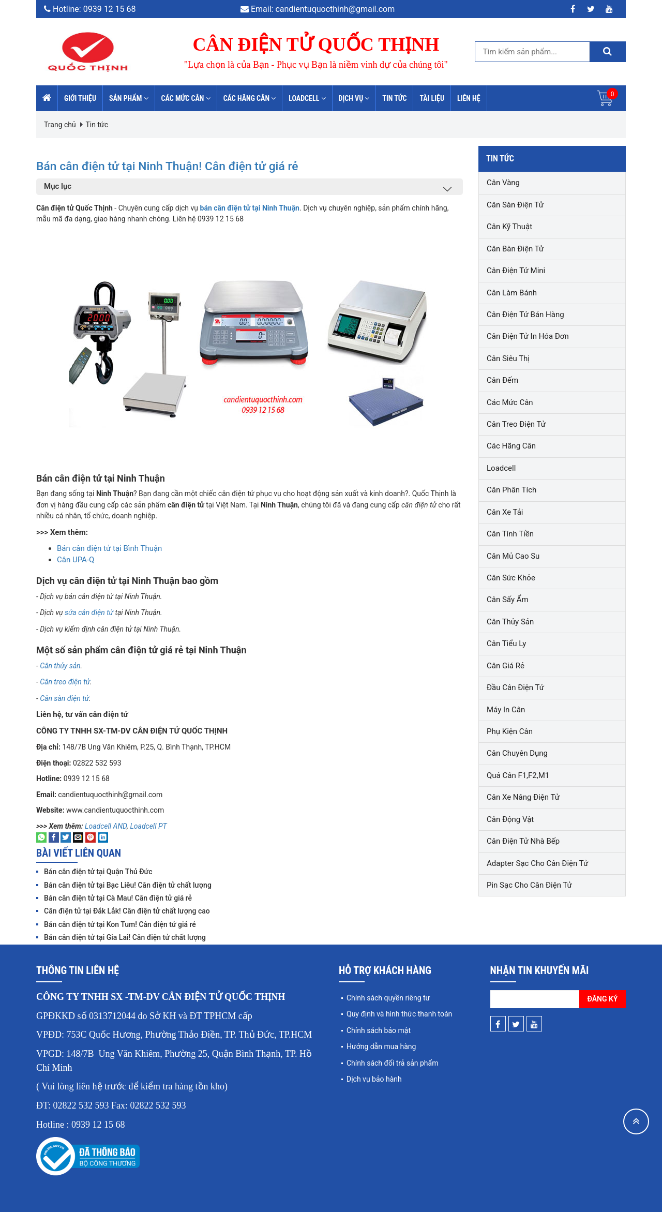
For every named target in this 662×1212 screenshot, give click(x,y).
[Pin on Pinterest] (90, 837)
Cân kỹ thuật (509, 226)
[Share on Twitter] (66, 837)
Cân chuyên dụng (517, 753)
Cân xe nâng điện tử (523, 797)
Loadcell (307, 98)
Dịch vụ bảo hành (374, 1079)
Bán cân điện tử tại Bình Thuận (109, 548)
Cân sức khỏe (511, 577)
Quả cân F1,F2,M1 (518, 775)
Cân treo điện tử (64, 682)
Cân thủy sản (59, 666)
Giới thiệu (80, 98)
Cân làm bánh (512, 292)
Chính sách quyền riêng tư (388, 998)
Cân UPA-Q (75, 559)
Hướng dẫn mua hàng (381, 1046)
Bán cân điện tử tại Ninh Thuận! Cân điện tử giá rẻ (208, 165)
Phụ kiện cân (510, 731)
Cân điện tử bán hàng (525, 314)
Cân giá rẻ (505, 665)
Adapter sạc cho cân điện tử (537, 863)
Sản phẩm (128, 98)
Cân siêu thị (508, 358)
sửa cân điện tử (89, 612)
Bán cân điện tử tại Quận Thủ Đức (98, 871)
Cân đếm (502, 380)
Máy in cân (506, 709)
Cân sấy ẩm (508, 599)
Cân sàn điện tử (64, 698)
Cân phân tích (511, 490)
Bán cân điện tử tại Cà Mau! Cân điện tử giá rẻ (118, 898)
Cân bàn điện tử (515, 248)
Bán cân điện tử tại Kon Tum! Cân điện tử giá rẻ (120, 924)
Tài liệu (431, 98)
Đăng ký (603, 999)
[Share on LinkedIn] (103, 837)
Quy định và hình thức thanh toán (399, 1014)
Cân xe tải (505, 512)
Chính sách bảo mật (379, 1030)
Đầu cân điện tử (515, 687)
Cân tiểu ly (506, 643)
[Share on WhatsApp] (41, 837)
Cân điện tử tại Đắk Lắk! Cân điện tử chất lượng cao (127, 911)
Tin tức (394, 98)
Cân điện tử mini (516, 270)
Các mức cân (185, 98)
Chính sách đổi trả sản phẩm (392, 1063)
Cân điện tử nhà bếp (523, 841)
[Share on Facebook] (54, 837)
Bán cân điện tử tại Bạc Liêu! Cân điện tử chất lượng (128, 885)
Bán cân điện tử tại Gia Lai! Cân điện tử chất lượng (125, 937)
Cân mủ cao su (513, 556)
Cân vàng (503, 182)
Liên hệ (468, 98)
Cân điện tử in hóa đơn (528, 336)
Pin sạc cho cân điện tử (529, 885)
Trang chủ (60, 125)
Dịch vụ (354, 98)
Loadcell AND (106, 826)
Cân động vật (510, 819)
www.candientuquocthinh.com (115, 810)
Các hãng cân (249, 98)
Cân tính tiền (510, 533)
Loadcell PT (148, 826)
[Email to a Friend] (78, 837)
